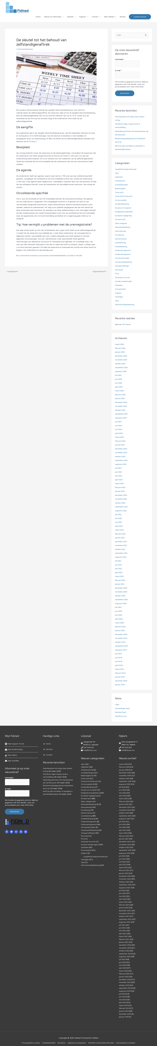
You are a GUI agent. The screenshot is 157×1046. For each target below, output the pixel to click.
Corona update (121, 200)
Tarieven (70, 18)
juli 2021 (118, 561)
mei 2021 (119, 569)
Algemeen (119, 177)
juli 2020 (118, 607)
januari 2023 (120, 491)
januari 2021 (120, 584)
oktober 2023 (120, 457)
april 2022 (119, 526)
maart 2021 (120, 577)
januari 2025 (120, 399)
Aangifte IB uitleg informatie (126, 169)
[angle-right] (47, 744)
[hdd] (12, 761)
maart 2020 (120, 623)
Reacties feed (120, 712)
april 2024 (119, 433)
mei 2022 (119, 522)
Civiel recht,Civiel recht (124, 196)
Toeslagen (119, 297)
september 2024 (122, 414)
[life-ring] (14, 744)
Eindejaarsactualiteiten (124, 212)
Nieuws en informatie (52, 18)
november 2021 (121, 546)
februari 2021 (120, 580)
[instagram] (21, 831)
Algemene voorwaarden (76, 1040)
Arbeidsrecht (120, 181)
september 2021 (122, 553)
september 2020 (122, 600)
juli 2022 (118, 515)
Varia (117, 301)
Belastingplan (120, 189)
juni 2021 (119, 565)
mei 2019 (119, 662)
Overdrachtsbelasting (124, 262)
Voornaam (119, 61)
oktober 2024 (120, 410)
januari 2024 (120, 445)
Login (117, 705)
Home (38, 18)
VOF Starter (127, 325)
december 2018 (121, 681)
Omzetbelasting (121, 247)
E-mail (118, 71)
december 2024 (121, 402)
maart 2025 (120, 391)
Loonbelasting (121, 243)
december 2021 (121, 542)
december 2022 (121, 495)
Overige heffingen (122, 266)
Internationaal (120, 231)
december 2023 (121, 449)
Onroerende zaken (122, 258)
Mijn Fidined (109, 18)
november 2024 (121, 406)
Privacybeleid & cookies (27, 1040)
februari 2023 (120, 488)
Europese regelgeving (124, 216)
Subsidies (119, 285)
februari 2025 (120, 395)
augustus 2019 (121, 650)
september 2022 (122, 507)
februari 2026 (120, 348)
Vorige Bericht (12, 273)
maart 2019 (120, 669)
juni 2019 (119, 658)
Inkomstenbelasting (26, 50)
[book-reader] (14, 750)
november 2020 (121, 592)
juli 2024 (118, 422)
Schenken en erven (122, 278)
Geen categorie (121, 223)
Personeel (119, 270)
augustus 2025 (121, 372)
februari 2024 (120, 441)
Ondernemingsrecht (123, 251)
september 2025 (122, 368)
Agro (117, 173)
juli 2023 (118, 468)
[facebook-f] (7, 831)
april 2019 (119, 665)
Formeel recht (120, 220)
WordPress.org (121, 716)
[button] (140, 18)
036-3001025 (89, 748)
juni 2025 (119, 379)
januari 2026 (120, 352)
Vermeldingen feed (122, 709)
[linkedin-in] (26, 831)
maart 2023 (120, 484)
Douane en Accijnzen (123, 208)
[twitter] (12, 831)
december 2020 (121, 588)
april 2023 (119, 480)
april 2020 (119, 619)
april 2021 (119, 573)
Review (122, 18)
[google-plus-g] (16, 831)
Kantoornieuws (121, 239)
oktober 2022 (120, 503)
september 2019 (122, 646)
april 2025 (119, 387)
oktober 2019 (120, 642)
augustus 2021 (121, 557)
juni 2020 (119, 611)
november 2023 (121, 453)
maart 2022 (120, 530)
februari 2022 (120, 534)
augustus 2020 (121, 604)
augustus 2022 (121, 511)
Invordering (119, 235)
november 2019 (121, 638)
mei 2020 (119, 615)
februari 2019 (120, 673)
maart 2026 (120, 345)
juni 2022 (119, 518)
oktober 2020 (120, 596)
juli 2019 (118, 654)
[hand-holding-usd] (11, 755)
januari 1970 (120, 685)
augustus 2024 (121, 418)
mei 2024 (119, 430)
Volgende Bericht (99, 273)
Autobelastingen (122, 185)
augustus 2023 (121, 464)
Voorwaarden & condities (128, 1040)
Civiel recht (119, 193)
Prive (117, 274)
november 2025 (121, 360)
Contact (95, 18)
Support (82, 18)
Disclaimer (60, 1040)
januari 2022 (120, 538)
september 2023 (122, 461)
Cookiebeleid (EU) (46, 1040)
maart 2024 (120, 437)
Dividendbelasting (122, 204)
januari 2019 (120, 677)
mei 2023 (119, 476)
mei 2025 (119, 383)
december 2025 (121, 356)
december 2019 (121, 634)
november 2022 (121, 499)
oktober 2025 (120, 364)
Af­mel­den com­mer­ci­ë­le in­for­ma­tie (102, 1040)
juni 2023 (119, 472)
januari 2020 (120, 631)
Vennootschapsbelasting (125, 305)
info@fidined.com (90, 751)
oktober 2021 (120, 549)
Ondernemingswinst (123, 254)
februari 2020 (120, 627)
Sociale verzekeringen (124, 282)
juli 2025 (118, 375)
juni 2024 (119, 426)
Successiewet (120, 289)
